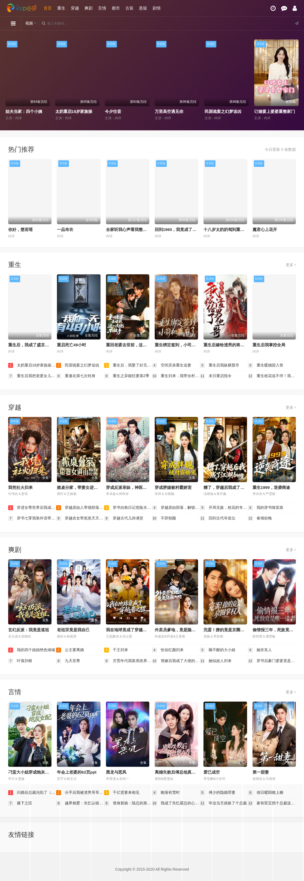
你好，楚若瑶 (20, 229)
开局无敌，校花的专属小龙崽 (224, 507)
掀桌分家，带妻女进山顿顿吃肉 (85, 487)
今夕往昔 (113, 111)
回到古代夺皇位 (217, 518)
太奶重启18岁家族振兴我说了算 (84, 111)
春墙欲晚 (260, 518)
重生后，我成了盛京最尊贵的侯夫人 (41, 344)
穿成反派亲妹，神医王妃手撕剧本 (136, 487)
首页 (48, 8)
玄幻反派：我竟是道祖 (28, 629)
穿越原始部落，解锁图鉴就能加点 (176, 507)
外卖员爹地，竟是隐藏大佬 (179, 629)
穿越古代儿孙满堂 (123, 518)
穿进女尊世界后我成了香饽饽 (32, 507)
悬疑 (143, 8)
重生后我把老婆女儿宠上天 (32, 376)
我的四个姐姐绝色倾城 (31, 650)
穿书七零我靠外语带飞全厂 (32, 518)
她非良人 (260, 650)
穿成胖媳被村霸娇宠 (173, 487)
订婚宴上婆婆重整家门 (274, 111)
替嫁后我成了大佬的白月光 (176, 661)
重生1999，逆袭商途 (271, 487)
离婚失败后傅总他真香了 (177, 772)
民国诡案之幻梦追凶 (223, 111)
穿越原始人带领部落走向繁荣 (80, 507)
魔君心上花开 (265, 229)
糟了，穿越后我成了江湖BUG (230, 487)
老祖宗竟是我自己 (73, 629)
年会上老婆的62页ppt (76, 772)
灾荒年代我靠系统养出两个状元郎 (128, 661)
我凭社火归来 (20, 487)
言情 (102, 8)
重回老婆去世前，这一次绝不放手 (136, 344)
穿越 (75, 8)
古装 (129, 8)
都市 (116, 8)
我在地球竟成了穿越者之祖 (130, 629)
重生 (61, 8)
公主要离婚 (70, 650)
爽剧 (88, 8)
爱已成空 (211, 772)
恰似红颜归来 (168, 650)
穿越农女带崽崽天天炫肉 (80, 518)
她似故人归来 (216, 661)
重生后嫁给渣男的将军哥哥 (228, 344)
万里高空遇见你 (169, 111)
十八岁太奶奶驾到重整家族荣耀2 (233, 229)
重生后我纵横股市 (219, 365)
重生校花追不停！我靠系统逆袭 (272, 376)
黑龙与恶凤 (116, 772)
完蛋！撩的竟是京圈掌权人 (228, 629)
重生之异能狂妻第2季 (126, 376)
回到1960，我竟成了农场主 (180, 229)
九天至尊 (68, 661)
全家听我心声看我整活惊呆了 (132, 229)
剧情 (157, 8)
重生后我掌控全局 (269, 344)
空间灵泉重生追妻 (171, 365)
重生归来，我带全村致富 (176, 376)
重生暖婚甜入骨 (265, 365)
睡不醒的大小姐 (217, 650)
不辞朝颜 (164, 518)
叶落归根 (20, 661)
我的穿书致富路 (265, 507)
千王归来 (116, 650)
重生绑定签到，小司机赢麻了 (181, 344)
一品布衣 (65, 229)
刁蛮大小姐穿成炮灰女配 (30, 772)
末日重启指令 (216, 376)
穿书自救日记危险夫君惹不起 (128, 507)
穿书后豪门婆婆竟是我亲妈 (272, 661)
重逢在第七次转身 (75, 376)
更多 (291, 265)
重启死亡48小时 (71, 344)
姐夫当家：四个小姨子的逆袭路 (34, 111)
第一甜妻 (261, 772)
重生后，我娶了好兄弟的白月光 (128, 365)
